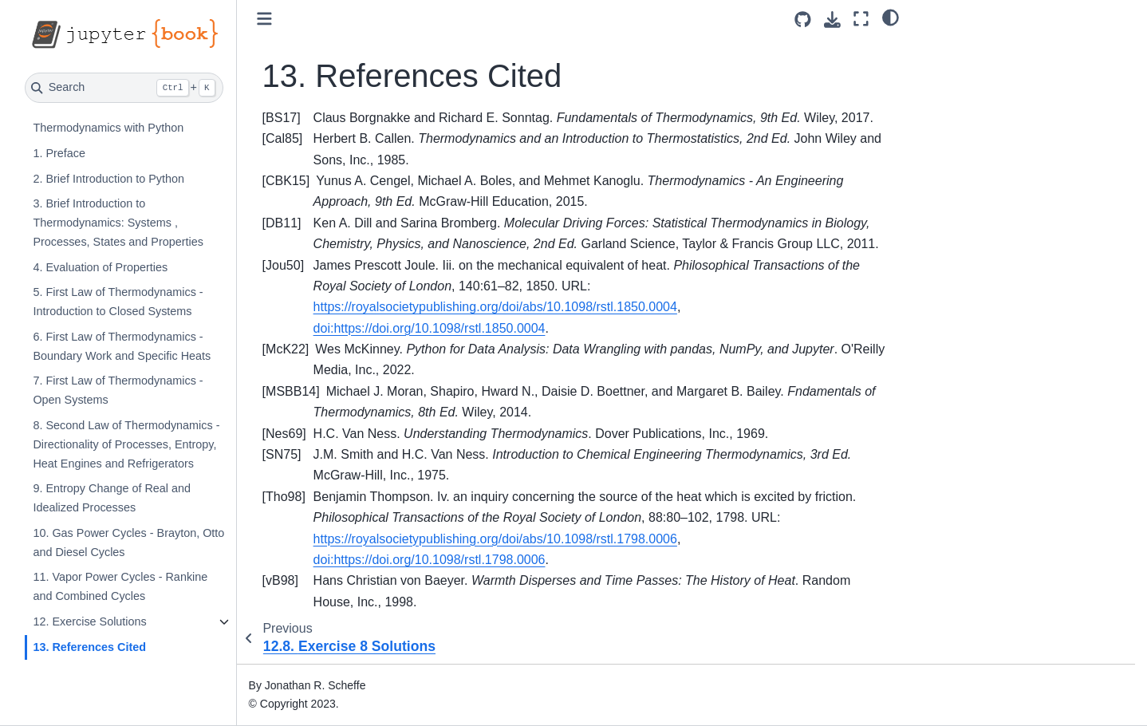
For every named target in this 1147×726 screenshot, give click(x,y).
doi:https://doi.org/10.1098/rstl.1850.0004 (429, 328)
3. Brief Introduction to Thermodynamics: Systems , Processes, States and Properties (118, 222)
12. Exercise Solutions (89, 621)
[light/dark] (890, 16)
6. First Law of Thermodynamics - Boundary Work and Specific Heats (122, 346)
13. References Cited (89, 647)
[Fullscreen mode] (861, 18)
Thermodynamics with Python (108, 127)
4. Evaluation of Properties (100, 267)
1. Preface (59, 153)
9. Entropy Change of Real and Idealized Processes (112, 498)
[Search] (124, 88)
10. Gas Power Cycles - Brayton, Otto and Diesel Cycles (128, 542)
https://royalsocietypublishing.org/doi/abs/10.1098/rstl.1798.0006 (495, 539)
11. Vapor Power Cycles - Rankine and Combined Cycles (120, 586)
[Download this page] (832, 19)
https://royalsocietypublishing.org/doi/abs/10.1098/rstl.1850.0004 (495, 307)
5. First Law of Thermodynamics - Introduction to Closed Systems (118, 302)
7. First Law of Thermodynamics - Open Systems (118, 390)
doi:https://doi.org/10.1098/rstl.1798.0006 (429, 559)
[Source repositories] (803, 19)
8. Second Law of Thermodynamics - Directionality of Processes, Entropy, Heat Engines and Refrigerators (126, 444)
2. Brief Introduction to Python (108, 178)
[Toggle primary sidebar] (264, 18)
